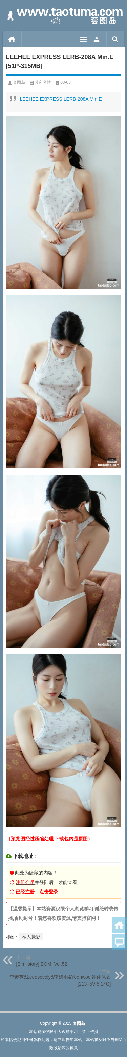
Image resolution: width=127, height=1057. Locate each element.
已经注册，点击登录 (37, 891)
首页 (12, 39)
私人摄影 (31, 936)
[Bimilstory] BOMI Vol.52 (41, 964)
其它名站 (43, 82)
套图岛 (19, 82)
